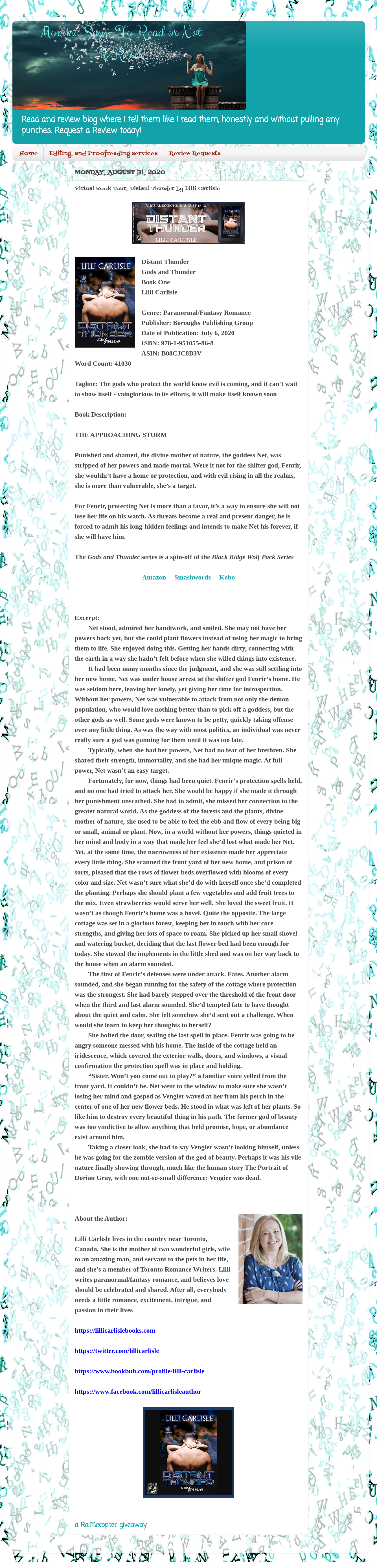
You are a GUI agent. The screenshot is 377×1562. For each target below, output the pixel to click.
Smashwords (192, 577)
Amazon (154, 577)
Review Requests (194, 153)
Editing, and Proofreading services (103, 153)
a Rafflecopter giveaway (110, 1525)
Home (28, 153)
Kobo (227, 577)
